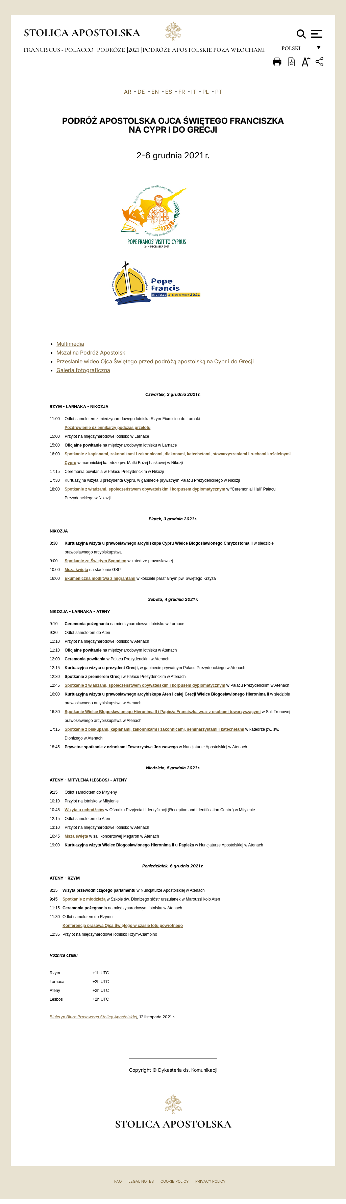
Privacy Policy (210, 1181)
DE (141, 91)
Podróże (111, 49)
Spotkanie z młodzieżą (84, 899)
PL (205, 91)
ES (168, 91)
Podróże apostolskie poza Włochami (204, 49)
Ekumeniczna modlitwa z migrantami (100, 578)
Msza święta (76, 569)
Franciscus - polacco (59, 49)
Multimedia (70, 343)
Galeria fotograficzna (83, 370)
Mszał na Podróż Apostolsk (90, 352)
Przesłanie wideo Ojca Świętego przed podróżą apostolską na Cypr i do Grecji (155, 361)
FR (181, 91)
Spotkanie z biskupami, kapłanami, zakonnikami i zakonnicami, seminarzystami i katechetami (154, 729)
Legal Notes (141, 1181)
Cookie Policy (174, 1181)
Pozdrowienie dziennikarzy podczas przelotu (107, 427)
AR (127, 91)
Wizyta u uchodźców (84, 810)
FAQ (118, 1181)
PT (218, 91)
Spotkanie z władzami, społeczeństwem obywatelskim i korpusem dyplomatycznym (145, 489)
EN (155, 91)
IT (193, 91)
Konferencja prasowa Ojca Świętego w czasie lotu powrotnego (123, 925)
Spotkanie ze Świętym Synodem (95, 561)
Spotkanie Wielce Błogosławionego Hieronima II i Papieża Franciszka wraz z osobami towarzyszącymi (163, 711)
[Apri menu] (315, 34)
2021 (134, 49)
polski (296, 50)
